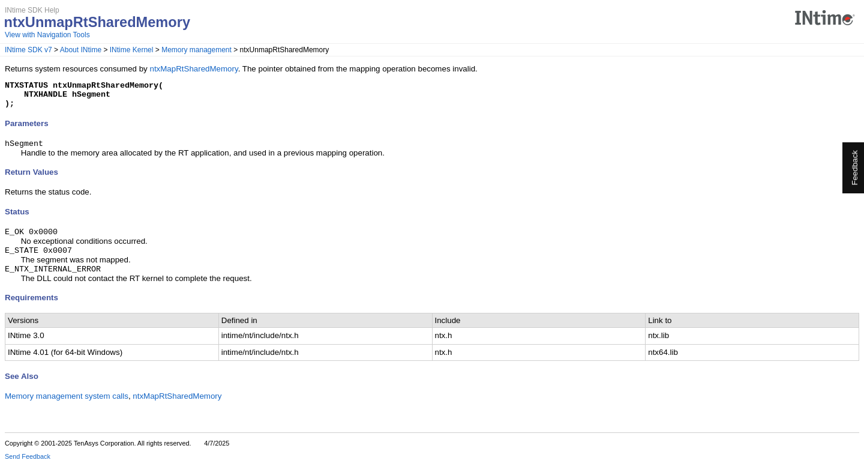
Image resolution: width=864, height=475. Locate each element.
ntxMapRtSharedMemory (193, 68)
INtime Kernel (132, 50)
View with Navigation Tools (47, 35)
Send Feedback (27, 466)
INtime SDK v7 (28, 50)
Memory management (196, 50)
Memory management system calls (66, 406)
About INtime (80, 50)
